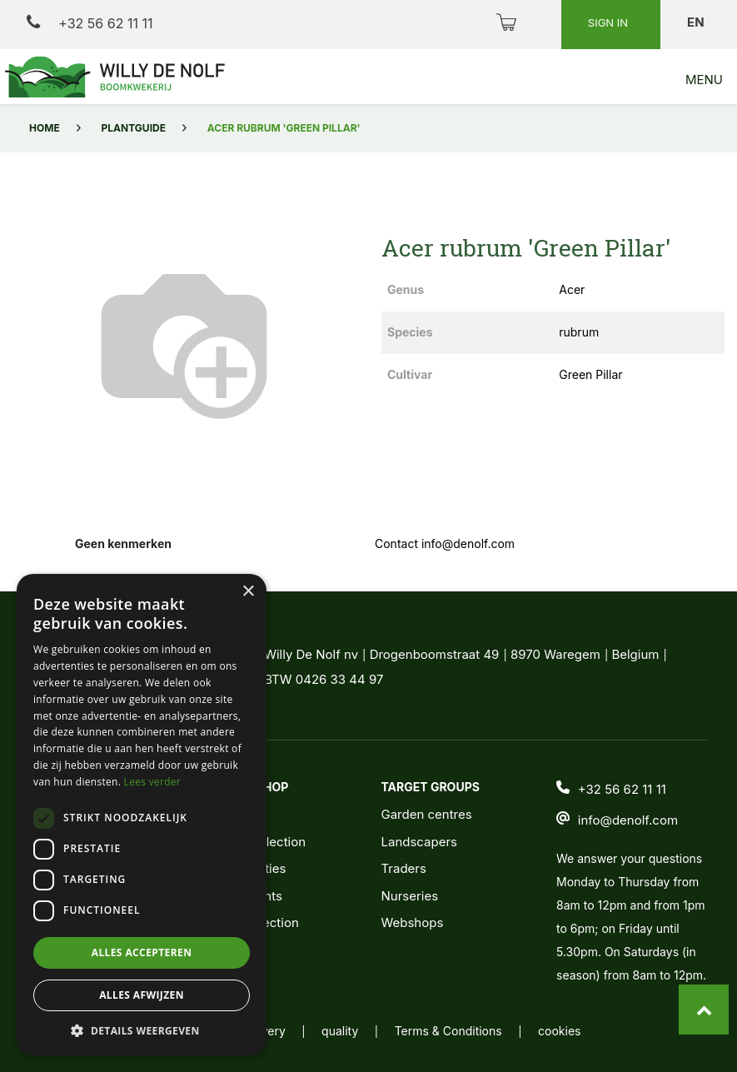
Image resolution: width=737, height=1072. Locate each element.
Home (44, 128)
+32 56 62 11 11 (89, 23)
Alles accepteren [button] (142, 952)
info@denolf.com (628, 820)
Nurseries (409, 896)
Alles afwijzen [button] (141, 995)
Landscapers (419, 842)
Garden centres (426, 814)
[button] (141, 1030)
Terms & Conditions (448, 1031)
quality (339, 1031)
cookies (559, 1031)
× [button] (248, 592)
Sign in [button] (609, 22)
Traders (403, 868)
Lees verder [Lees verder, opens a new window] (153, 782)
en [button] (697, 22)
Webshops (412, 922)
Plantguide (134, 128)
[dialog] (141, 814)
